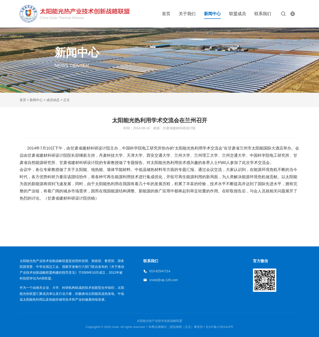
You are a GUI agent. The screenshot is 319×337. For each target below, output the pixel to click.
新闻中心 (212, 13)
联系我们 (262, 13)
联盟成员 (237, 13)
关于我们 (187, 13)
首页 (166, 13)
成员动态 (53, 100)
